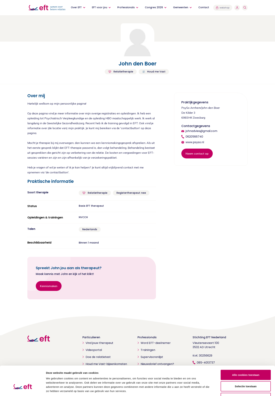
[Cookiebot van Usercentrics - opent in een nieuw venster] (22, 389)
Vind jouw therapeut (99, 343)
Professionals (126, 7)
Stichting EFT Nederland (209, 337)
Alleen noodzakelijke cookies (245, 375)
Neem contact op (197, 153)
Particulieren (91, 337)
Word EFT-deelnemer (156, 343)
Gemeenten (180, 7)
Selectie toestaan (246, 364)
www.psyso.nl (195, 142)
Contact (203, 7)
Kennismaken (48, 286)
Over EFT (76, 7)
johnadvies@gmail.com (201, 131)
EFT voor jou (99, 7)
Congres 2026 (154, 7)
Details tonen (189, 389)
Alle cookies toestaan (245, 352)
